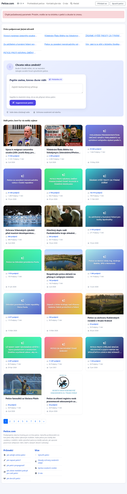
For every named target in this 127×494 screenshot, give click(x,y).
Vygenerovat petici (22, 102)
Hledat (74, 3)
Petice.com (7, 3)
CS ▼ (20, 3)
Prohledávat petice (35, 3)
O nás (65, 3)
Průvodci (8, 450)
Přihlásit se (102, 3)
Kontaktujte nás (53, 3)
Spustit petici (117, 3)
